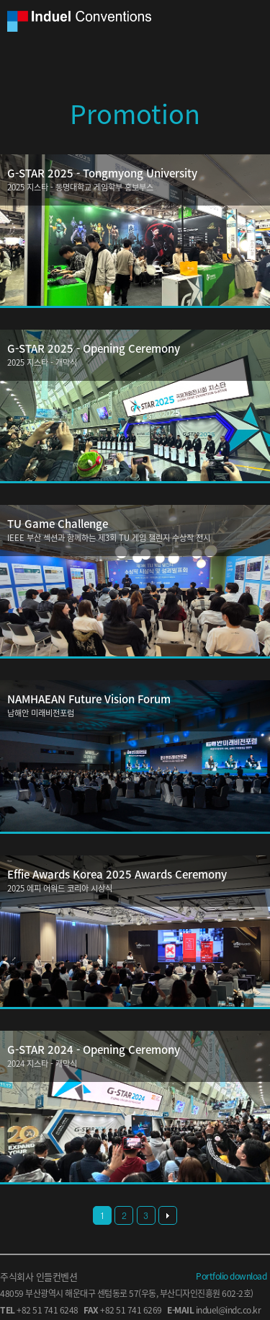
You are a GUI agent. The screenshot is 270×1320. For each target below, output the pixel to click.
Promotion (135, 113)
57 (133, 1293)
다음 (167, 1215)
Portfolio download (231, 1276)
